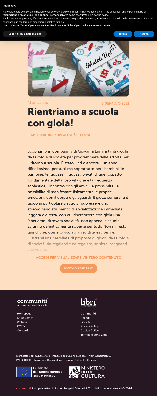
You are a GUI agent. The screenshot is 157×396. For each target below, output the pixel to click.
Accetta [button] (144, 33)
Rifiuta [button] (123, 33)
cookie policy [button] (101, 15)
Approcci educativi (46, 135)
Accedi (85, 317)
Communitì (88, 313)
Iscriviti (85, 322)
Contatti (22, 330)
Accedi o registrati (78, 268)
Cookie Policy (90, 330)
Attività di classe (77, 135)
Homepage (24, 313)
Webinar (22, 322)
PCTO (21, 326)
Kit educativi (25, 317)
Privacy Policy (90, 326)
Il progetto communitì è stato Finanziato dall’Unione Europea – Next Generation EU (64, 355)
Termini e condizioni (94, 334)
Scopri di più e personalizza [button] (24, 33)
